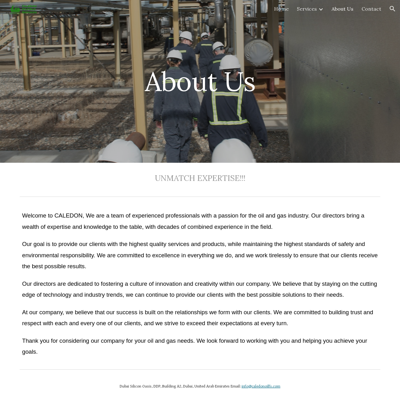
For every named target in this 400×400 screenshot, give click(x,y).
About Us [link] (342, 9)
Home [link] (281, 9)
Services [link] (307, 9)
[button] (392, 8)
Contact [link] (371, 9)
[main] (200, 81)
